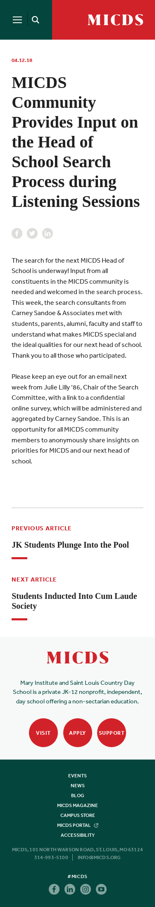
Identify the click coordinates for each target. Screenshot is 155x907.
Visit (43, 732)
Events (77, 775)
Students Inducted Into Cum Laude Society (74, 600)
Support (112, 732)
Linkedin (47, 233)
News (78, 785)
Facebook (17, 233)
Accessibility (78, 835)
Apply (77, 732)
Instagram (85, 889)
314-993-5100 (51, 857)
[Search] (34, 19)
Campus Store (77, 815)
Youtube (101, 889)
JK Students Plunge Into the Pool (70, 544)
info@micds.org (99, 857)
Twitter (32, 233)
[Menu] (17, 20)
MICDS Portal (77, 825)
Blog (77, 795)
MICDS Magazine (77, 805)
